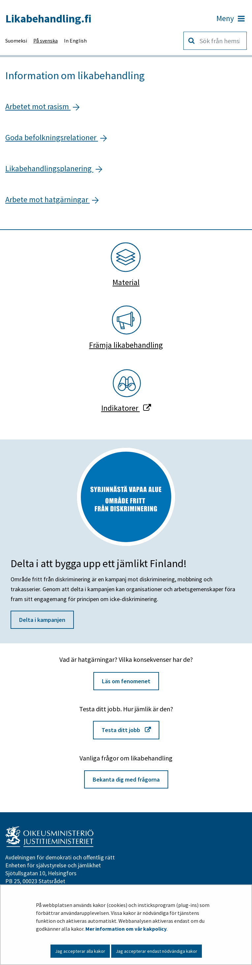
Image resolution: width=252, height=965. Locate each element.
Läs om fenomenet (126, 681)
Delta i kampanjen (42, 620)
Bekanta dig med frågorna (126, 779)
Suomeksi (16, 40)
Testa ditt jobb (130, 729)
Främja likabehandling (126, 345)
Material (126, 282)
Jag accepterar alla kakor (80, 951)
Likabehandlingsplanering (49, 168)
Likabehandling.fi (48, 18)
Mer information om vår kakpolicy (126, 928)
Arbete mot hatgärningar (47, 199)
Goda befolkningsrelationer (51, 137)
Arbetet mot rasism (38, 106)
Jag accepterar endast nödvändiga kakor (156, 951)
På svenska (45, 40)
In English (75, 40)
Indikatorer (126, 408)
